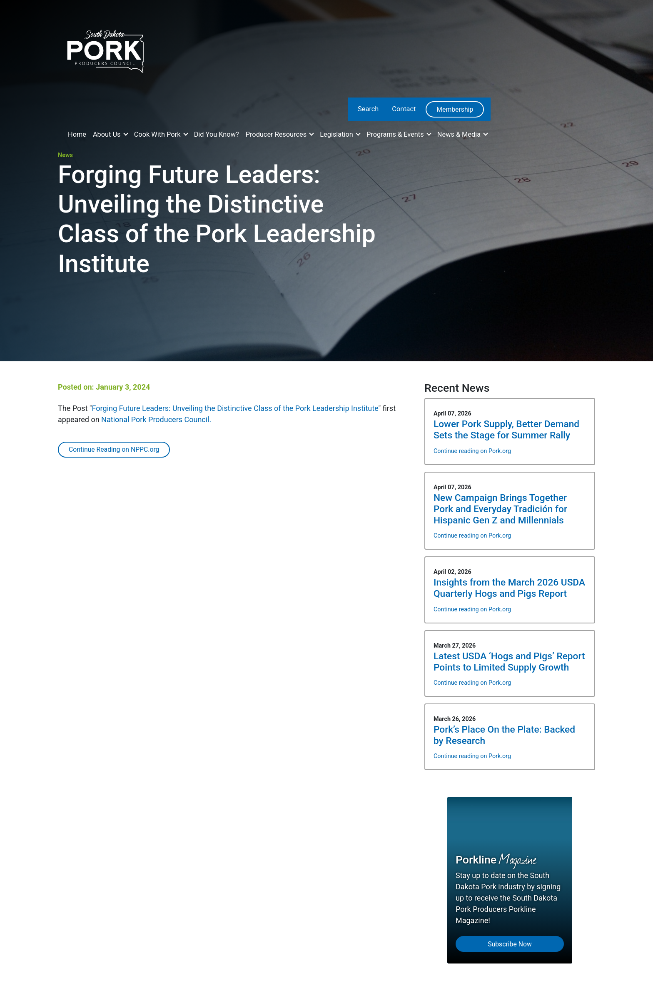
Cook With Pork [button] (158, 134)
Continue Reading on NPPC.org (114, 449)
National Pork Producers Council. (156, 419)
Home (77, 134)
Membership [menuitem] (454, 109)
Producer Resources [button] (277, 134)
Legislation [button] (337, 134)
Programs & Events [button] (396, 134)
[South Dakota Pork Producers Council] (105, 49)
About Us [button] (107, 134)
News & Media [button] (459, 134)
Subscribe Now (510, 944)
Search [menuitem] (368, 109)
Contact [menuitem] (404, 109)
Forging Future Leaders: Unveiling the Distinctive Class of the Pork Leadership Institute (235, 408)
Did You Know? (216, 134)
